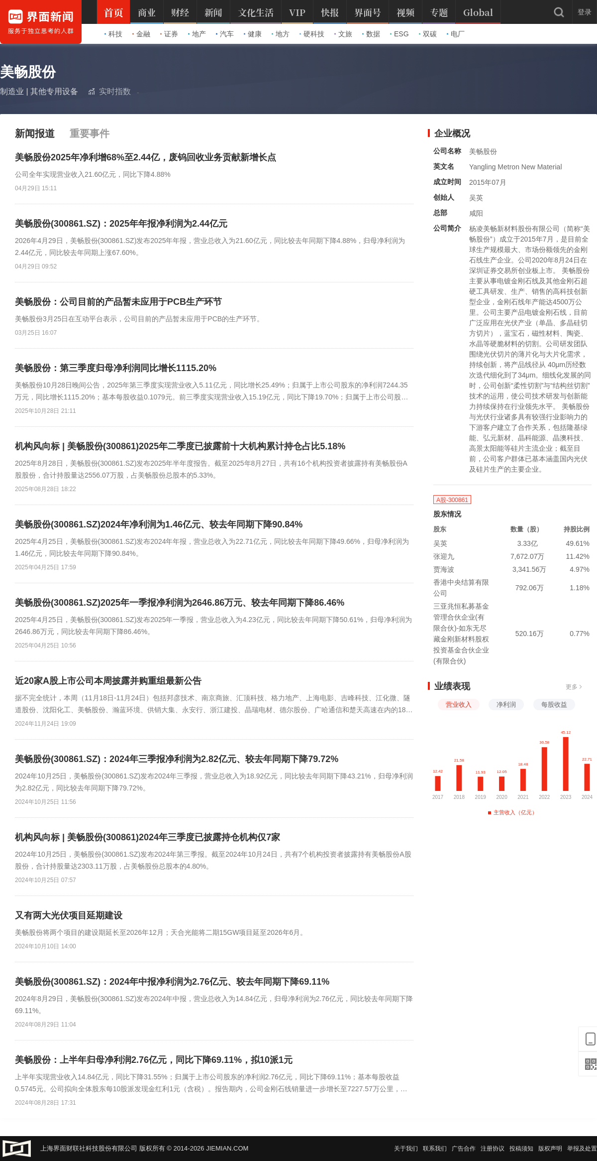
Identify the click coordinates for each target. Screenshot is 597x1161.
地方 (281, 34)
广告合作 (464, 1148)
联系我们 (435, 1148)
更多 (574, 686)
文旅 (343, 34)
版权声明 (550, 1148)
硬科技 (311, 34)
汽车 (225, 34)
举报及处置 (582, 1148)
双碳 (428, 34)
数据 (371, 34)
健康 (253, 34)
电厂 (456, 34)
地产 (197, 34)
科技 (113, 34)
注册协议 (492, 1148)
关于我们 (406, 1148)
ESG (399, 34)
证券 (169, 34)
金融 (141, 34)
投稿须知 (521, 1148)
